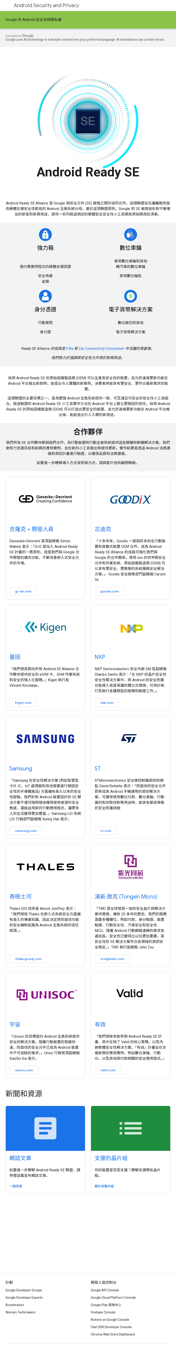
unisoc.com (24, 1070)
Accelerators (15, 1305)
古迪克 (103, 529)
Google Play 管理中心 (106, 1305)
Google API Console (105, 1290)
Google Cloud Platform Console (113, 1297)
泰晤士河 (20, 896)
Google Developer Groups (24, 1290)
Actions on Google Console (110, 1319)
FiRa (69, 348)
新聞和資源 (24, 1093)
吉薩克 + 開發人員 (31, 529)
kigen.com (23, 703)
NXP (100, 657)
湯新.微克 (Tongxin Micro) (126, 896)
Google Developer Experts (24, 1297)
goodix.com (109, 591)
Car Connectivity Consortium (101, 348)
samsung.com (26, 831)
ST (98, 768)
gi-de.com (23, 591)
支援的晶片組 (111, 1158)
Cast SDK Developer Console (111, 1327)
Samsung (20, 768)
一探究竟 (15, 1186)
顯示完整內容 (104, 1186)
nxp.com (106, 703)
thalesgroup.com (28, 959)
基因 (14, 657)
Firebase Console (103, 1312)
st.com (105, 831)
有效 (100, 1024)
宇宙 (14, 1024)
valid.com (107, 1070)
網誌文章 (20, 1158)
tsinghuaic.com (112, 959)
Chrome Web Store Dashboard (113, 1334)
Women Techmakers (21, 1312)
